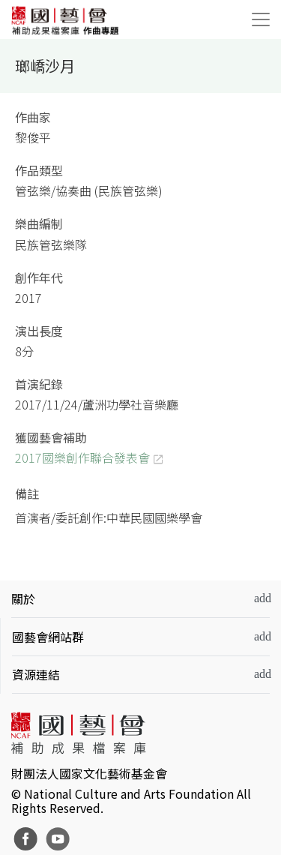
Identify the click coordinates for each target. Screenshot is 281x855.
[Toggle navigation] (261, 19)
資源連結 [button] (36, 674)
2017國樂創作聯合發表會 (82, 457)
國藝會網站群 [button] (48, 637)
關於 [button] (23, 599)
